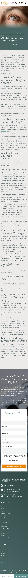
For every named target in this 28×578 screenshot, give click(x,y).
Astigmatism (4, 560)
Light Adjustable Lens (6, 528)
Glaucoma (3, 553)
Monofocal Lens (4, 533)
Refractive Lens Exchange (7, 537)
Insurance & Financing (6, 513)
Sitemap (17, 572)
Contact (3, 517)
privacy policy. (8, 458)
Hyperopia (3, 557)
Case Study (3, 515)
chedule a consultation (12, 353)
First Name (4, 420)
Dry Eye (2, 555)
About (2, 508)
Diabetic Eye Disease (5, 551)
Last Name (4, 426)
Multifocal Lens (4, 535)
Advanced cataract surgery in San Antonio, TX (13, 346)
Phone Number (5, 439)
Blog (6, 34)
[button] (25, 3)
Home (2, 34)
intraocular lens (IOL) (14, 112)
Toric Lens (3, 531)
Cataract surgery (14, 61)
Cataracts (3, 86)
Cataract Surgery (5, 526)
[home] (11, 3)
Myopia (2, 562)
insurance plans (5, 131)
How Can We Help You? (7, 446)
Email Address (5, 433)
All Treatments (4, 540)
